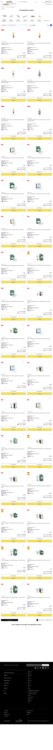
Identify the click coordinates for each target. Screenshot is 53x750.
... (44, 645)
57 (49, 645)
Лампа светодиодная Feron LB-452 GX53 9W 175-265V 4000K (13, 238)
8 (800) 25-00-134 (48, 1)
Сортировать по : (4, 25)
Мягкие (29, 714)
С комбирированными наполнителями (34, 718)
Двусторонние (30, 701)
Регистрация (47, 4)
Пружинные (30, 730)
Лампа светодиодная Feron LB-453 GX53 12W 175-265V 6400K (39, 200)
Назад (4, 8)
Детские (29, 703)
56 (46, 645)
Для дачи (29, 716)
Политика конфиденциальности (43, 746)
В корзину (13, 62)
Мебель (5, 717)
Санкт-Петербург (7, 746)
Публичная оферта (34, 746)
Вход (51, 4)
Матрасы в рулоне (8, 703)
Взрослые (29, 699)
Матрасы (6, 700)
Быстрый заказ (13, 60)
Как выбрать (6, 741)
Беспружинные (30, 697)
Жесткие (29, 705)
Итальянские (30, 707)
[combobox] (17, 25)
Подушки (6, 713)
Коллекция (31, 25)
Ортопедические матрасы (9, 698)
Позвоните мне (37, 1)
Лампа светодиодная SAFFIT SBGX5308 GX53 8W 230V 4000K (13, 315)
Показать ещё (9, 645)
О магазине (6, 736)
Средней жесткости (31, 726)
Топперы (6, 710)
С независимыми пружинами (33, 722)
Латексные (30, 712)
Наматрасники (7, 705)
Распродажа (6, 708)
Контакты (5, 738)
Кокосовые (30, 709)
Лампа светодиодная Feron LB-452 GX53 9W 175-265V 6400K (13, 392)
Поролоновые (30, 728)
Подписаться (45, 690)
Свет (5, 715)
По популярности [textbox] (12, 25)
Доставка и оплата (29, 736)
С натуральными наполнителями (34, 720)
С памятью (30, 724)
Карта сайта (28, 746)
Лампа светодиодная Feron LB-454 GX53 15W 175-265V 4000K (39, 430)
